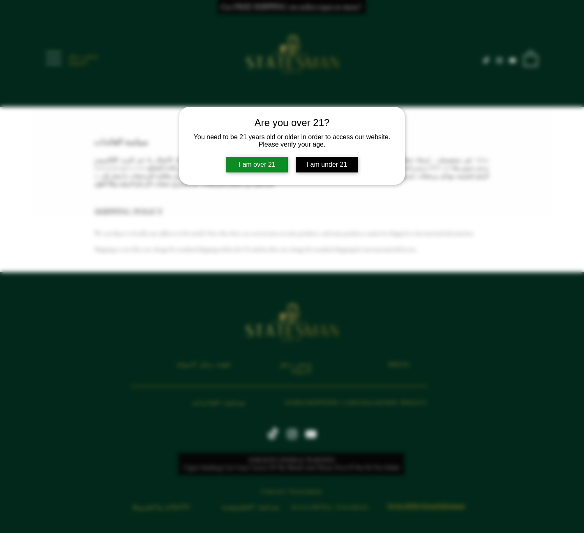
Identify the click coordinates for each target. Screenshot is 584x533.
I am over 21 (257, 164)
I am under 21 (327, 164)
